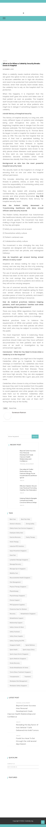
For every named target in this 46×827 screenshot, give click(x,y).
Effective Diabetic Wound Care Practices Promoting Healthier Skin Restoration (28, 488)
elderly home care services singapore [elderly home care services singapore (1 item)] (21, 528)
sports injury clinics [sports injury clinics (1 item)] (29, 650)
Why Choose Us (12, 767)
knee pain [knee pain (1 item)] (13, 555)
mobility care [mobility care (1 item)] (14, 573)
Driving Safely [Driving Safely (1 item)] (30, 524)
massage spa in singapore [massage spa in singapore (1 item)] (17, 569)
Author (5, 408)
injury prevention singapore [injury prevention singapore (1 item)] (18, 551)
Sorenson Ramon (19, 412)
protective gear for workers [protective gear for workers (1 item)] (18, 609)
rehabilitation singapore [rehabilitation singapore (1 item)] (28, 614)
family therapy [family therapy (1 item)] (30, 537)
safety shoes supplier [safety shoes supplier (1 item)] (16, 636)
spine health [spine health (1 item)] (13, 650)
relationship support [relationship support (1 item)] (16, 623)
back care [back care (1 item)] (13, 519)
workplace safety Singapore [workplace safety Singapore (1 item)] (18, 686)
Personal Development (27, 464)
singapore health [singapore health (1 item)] (15, 645)
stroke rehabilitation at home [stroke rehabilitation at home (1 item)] (19, 668)
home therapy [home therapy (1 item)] (14, 542)
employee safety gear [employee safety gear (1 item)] (16, 533)
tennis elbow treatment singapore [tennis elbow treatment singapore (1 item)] (20, 672)
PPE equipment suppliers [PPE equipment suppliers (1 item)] (17, 605)
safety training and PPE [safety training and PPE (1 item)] (17, 641)
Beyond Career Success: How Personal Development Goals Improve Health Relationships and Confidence (21, 711)
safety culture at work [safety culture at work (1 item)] (17, 627)
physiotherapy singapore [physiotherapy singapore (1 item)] (17, 596)
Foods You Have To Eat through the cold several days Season (26, 741)
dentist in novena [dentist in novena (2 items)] (15, 524)
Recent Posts (12, 408)
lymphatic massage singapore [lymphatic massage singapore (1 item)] (19, 560)
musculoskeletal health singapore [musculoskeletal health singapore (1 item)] (20, 578)
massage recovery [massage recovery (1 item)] (15, 564)
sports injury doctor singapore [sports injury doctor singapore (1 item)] (19, 654)
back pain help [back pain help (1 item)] (25, 519)
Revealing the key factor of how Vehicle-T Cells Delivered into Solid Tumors (27, 727)
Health (5, 61)
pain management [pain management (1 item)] (15, 582)
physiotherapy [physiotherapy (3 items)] (14, 591)
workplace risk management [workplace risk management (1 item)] (18, 681)
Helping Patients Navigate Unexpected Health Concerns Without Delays (28, 500)
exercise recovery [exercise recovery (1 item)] (15, 537)
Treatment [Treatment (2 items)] (27, 677)
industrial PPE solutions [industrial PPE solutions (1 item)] (17, 546)
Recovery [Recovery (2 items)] (12, 614)
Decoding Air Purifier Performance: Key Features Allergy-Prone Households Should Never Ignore (28, 473)
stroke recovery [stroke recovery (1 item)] (15, 663)
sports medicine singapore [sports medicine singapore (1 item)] (18, 659)
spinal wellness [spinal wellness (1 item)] (30, 645)
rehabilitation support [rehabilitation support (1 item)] (16, 618)
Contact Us (11, 763)
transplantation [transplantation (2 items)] (14, 677)
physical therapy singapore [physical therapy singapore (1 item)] (18, 587)
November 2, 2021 (8, 69)
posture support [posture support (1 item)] (15, 600)
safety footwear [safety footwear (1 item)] (15, 632)
